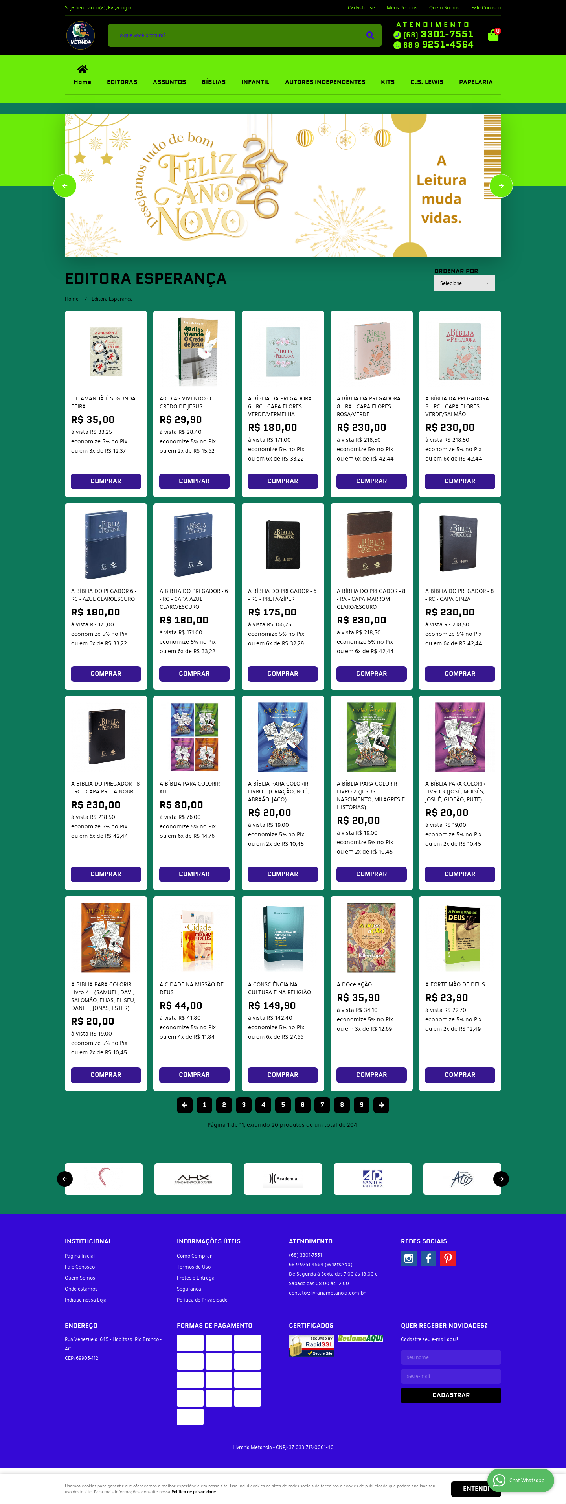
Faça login (119, 8)
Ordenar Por (456, 271)
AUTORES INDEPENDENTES (325, 82)
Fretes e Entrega (196, 1278)
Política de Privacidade (202, 1300)
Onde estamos (81, 1289)
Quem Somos (444, 8)
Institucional (88, 1242)
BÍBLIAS (214, 82)
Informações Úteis (209, 1242)
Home (82, 82)
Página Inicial (80, 1256)
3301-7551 (438, 34)
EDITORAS (122, 82)
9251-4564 (438, 45)
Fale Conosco (486, 8)
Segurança (189, 1289)
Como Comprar (194, 1256)
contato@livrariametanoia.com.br (327, 1293)
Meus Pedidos (402, 8)
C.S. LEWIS (426, 82)
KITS (388, 82)
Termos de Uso (194, 1267)
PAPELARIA (476, 82)
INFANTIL (255, 82)
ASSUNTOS (169, 82)
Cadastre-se (361, 8)
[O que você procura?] (370, 35)
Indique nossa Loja (86, 1300)
